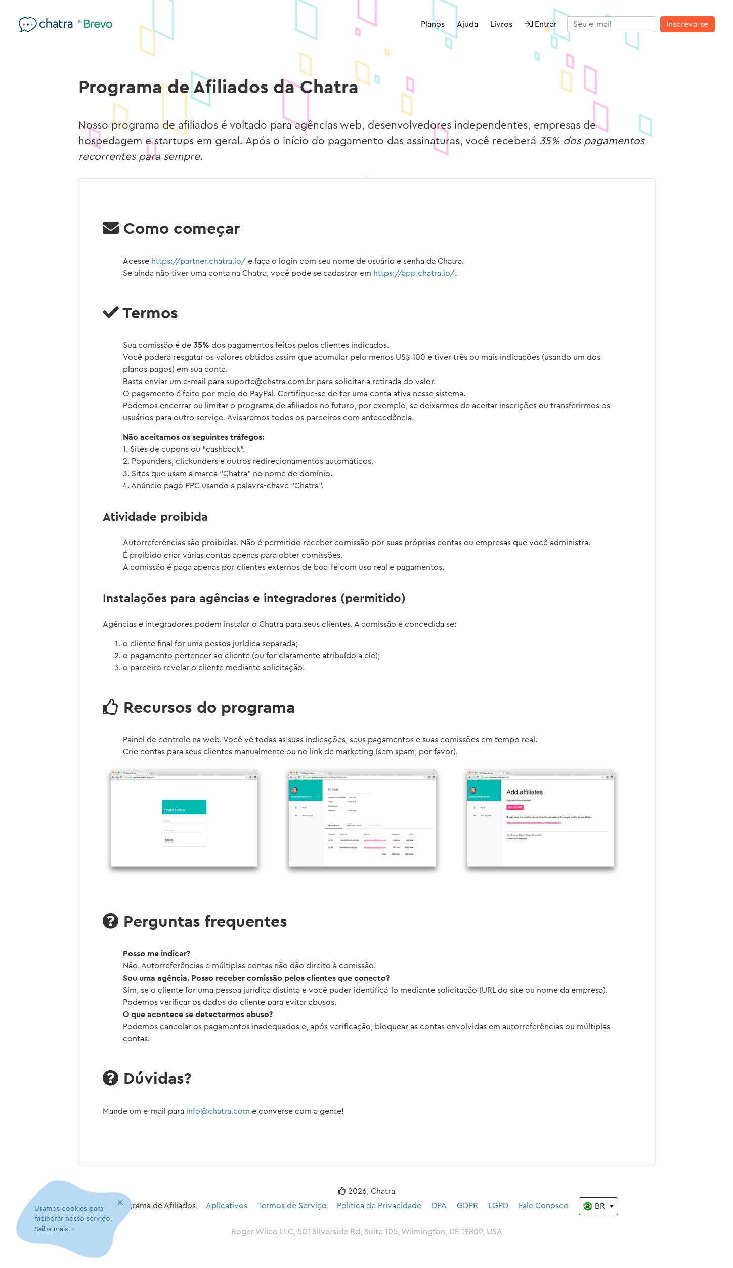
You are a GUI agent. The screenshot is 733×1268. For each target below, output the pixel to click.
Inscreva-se (687, 24)
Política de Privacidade (379, 1206)
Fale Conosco (544, 1206)
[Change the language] (598, 1206)
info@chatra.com (218, 1111)
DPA (439, 1206)
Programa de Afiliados (155, 1206)
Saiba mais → (54, 1229)
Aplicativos (226, 1206)
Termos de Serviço (292, 1206)
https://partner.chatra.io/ (198, 261)
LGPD (498, 1206)
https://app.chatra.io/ (414, 273)
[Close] (120, 1203)
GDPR (467, 1206)
